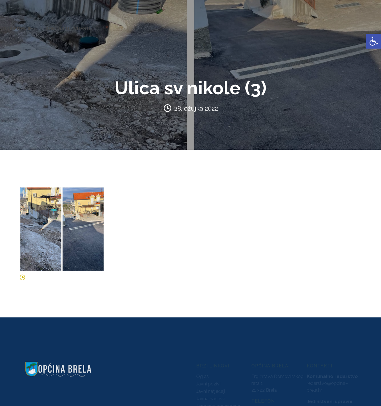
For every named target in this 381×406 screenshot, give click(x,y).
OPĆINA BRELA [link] (22, 25)
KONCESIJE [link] (168, 25)
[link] (373, 41)
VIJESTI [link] (368, 25)
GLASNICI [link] (196, 25)
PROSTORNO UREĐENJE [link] (298, 25)
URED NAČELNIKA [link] (64, 25)
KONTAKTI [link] (343, 25)
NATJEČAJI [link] (254, 25)
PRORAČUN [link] (225, 25)
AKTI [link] (145, 25)
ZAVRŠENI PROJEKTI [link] (112, 25)
